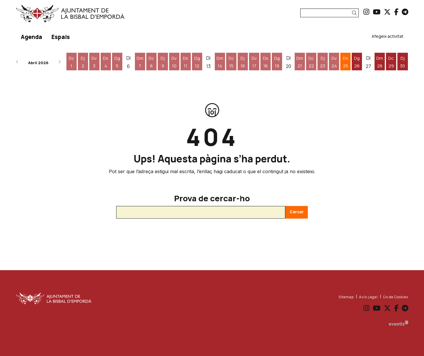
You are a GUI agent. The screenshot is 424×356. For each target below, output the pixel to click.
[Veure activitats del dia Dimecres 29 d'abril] (391, 62)
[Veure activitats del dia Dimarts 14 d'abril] (220, 62)
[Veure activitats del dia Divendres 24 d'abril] (334, 62)
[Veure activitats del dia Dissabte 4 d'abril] (106, 62)
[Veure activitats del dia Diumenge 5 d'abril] (117, 62)
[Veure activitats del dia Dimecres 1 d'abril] (71, 62)
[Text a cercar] (329, 12)
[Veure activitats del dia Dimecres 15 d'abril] (231, 62)
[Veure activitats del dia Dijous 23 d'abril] (322, 62)
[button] (355, 13)
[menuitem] (366, 11)
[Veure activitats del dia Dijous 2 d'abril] (83, 62)
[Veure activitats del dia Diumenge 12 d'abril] (197, 62)
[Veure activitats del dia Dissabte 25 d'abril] (345, 62)
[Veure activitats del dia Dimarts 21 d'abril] (300, 62)
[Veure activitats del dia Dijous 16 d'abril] (243, 62)
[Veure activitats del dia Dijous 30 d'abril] (402, 62)
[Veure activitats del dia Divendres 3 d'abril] (94, 62)
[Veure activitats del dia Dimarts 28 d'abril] (380, 62)
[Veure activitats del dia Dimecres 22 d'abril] (311, 62)
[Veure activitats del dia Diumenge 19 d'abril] (277, 62)
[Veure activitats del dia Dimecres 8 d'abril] (151, 62)
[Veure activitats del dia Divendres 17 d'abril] (254, 62)
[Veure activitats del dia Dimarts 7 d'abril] (140, 62)
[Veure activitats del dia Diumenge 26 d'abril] (357, 62)
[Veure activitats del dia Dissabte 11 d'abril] (186, 62)
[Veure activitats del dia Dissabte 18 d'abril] (265, 62)
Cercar (297, 211)
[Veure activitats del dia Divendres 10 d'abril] (174, 62)
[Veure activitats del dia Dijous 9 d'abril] (163, 62)
